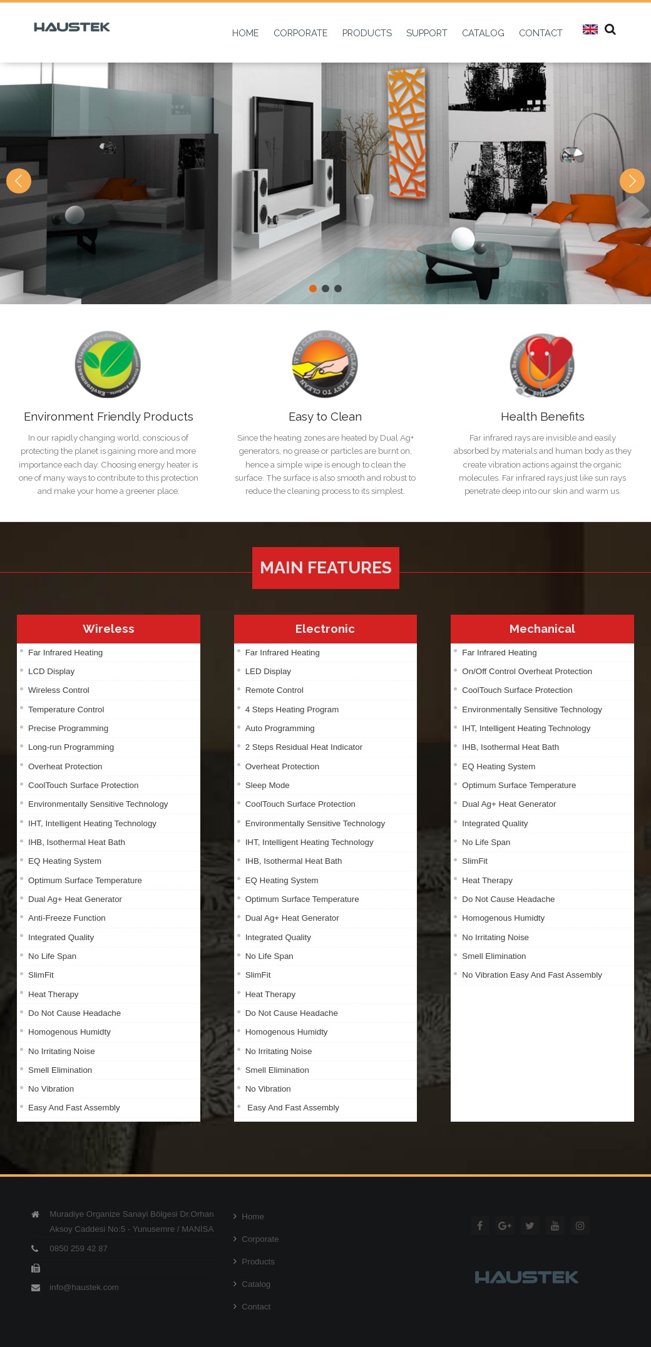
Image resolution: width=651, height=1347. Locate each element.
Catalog (251, 1284)
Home (248, 1216)
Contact (251, 1306)
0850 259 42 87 (78, 1248)
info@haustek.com (84, 1287)
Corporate (256, 1239)
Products (254, 1261)
